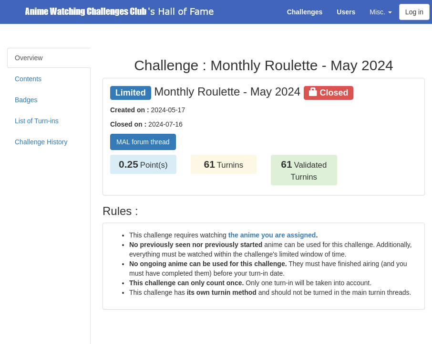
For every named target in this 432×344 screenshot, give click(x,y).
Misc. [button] (381, 12)
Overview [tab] (28, 58)
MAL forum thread (143, 142)
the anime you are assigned (272, 235)
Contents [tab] (28, 79)
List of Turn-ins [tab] (37, 121)
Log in (414, 12)
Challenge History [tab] (41, 142)
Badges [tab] (26, 100)
